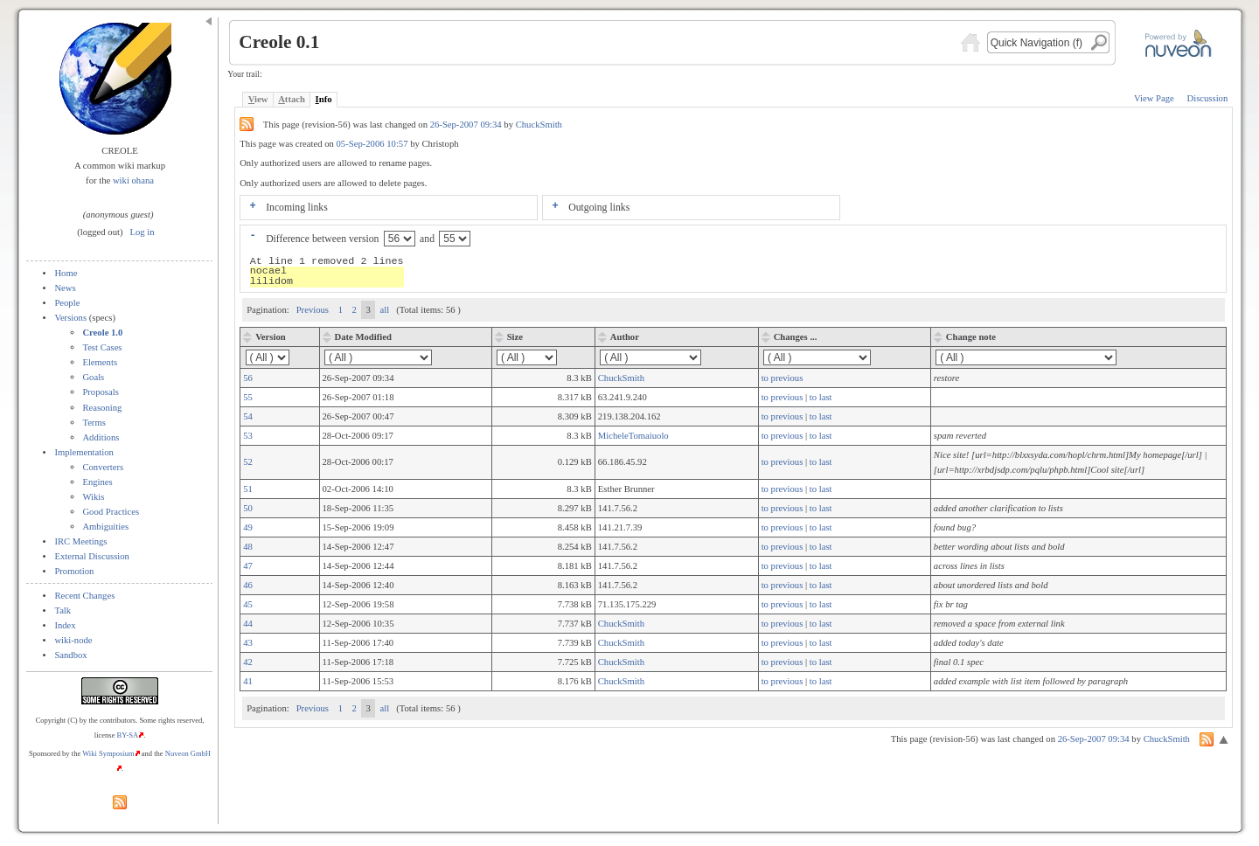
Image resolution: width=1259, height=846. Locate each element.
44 (248, 623)
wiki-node (73, 640)
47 (248, 566)
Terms (93, 422)
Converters (102, 467)
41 (248, 681)
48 (248, 546)
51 (248, 489)
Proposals (100, 392)
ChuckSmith (539, 124)
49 (248, 527)
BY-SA (128, 735)
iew (258, 99)
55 (248, 397)
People (67, 303)
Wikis (93, 497)
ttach (291, 99)
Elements (99, 362)
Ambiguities (105, 526)
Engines (97, 482)
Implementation (83, 452)
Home (65, 273)
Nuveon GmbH (188, 753)
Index (64, 625)
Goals (93, 377)
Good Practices (110, 512)
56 (248, 378)
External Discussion (91, 556)
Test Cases (102, 347)
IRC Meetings (80, 541)
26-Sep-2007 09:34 (467, 124)
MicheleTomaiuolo (633, 435)
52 (248, 462)
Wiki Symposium (108, 753)
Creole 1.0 (102, 332)
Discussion (1207, 98)
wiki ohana (133, 180)
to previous (782, 378)
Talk (62, 610)
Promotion (74, 571)
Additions (100, 437)
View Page (1154, 98)
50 (248, 508)
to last (821, 397)
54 (248, 416)
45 (248, 604)
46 (248, 585)
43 (248, 643)
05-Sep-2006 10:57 (372, 144)
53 (248, 435)
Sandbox (70, 655)
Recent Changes (84, 595)
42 (248, 662)
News (64, 288)
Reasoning (102, 408)
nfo (324, 99)
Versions (70, 317)
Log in (142, 232)
